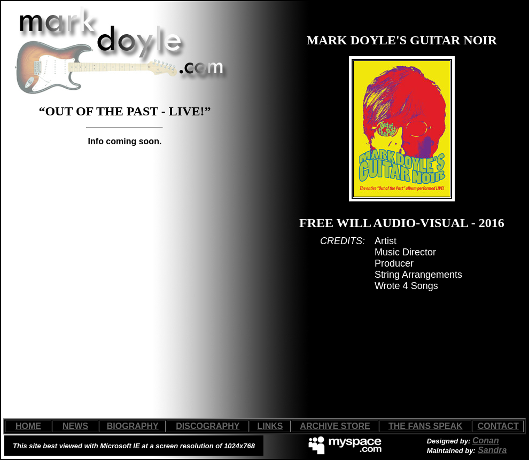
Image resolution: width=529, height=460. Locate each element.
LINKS (270, 426)
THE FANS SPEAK (425, 426)
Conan (485, 440)
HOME (28, 426)
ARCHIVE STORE (335, 426)
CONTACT (498, 426)
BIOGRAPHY (133, 426)
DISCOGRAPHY (207, 426)
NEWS (75, 426)
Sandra (492, 450)
